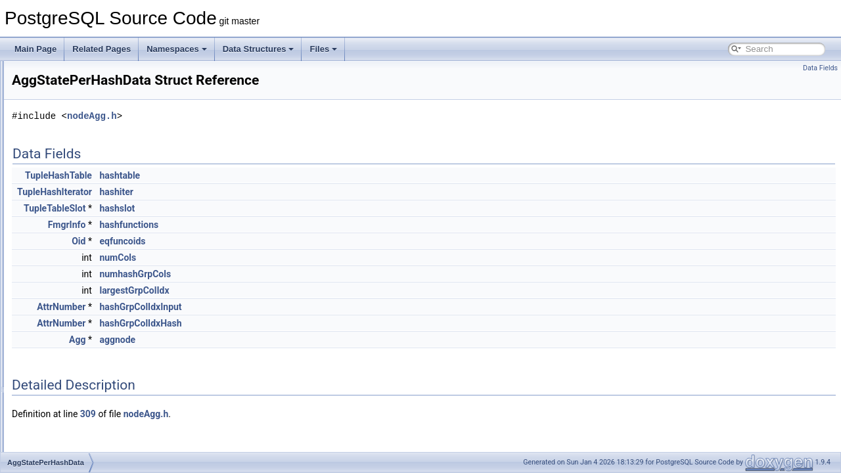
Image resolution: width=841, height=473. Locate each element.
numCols (281, 257)
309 (252, 414)
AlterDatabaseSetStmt (82, 450)
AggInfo (56, 161)
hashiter (280, 192)
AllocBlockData (70, 364)
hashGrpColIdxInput (304, 307)
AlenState (60, 320)
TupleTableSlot (219, 208)
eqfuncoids (286, 241)
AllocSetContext (71, 392)
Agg (50, 118)
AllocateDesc (66, 349)
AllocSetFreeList (72, 407)
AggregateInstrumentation (88, 205)
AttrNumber (225, 307)
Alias (51, 335)
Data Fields (820, 68)
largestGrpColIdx (298, 290)
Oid (243, 241)
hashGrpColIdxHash (304, 323)
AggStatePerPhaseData (85, 277)
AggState (59, 219)
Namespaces (177, 49)
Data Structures (258, 49)
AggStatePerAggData (81, 233)
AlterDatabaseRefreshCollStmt (96, 436)
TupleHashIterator (218, 192)
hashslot (281, 208)
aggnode (281, 339)
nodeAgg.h (256, 116)
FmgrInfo (231, 224)
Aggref (54, 190)
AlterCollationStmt (74, 421)
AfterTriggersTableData (83, 89)
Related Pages (101, 49)
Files (323, 49)
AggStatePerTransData (84, 291)
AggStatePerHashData (83, 262)
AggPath (58, 176)
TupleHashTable (222, 175)
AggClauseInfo (69, 147)
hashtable (283, 175)
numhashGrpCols (299, 274)
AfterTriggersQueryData (85, 74)
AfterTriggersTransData (84, 103)
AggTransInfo (67, 306)
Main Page (35, 49)
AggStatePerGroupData (85, 248)
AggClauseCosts (72, 132)
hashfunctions (293, 224)
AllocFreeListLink (73, 378)
